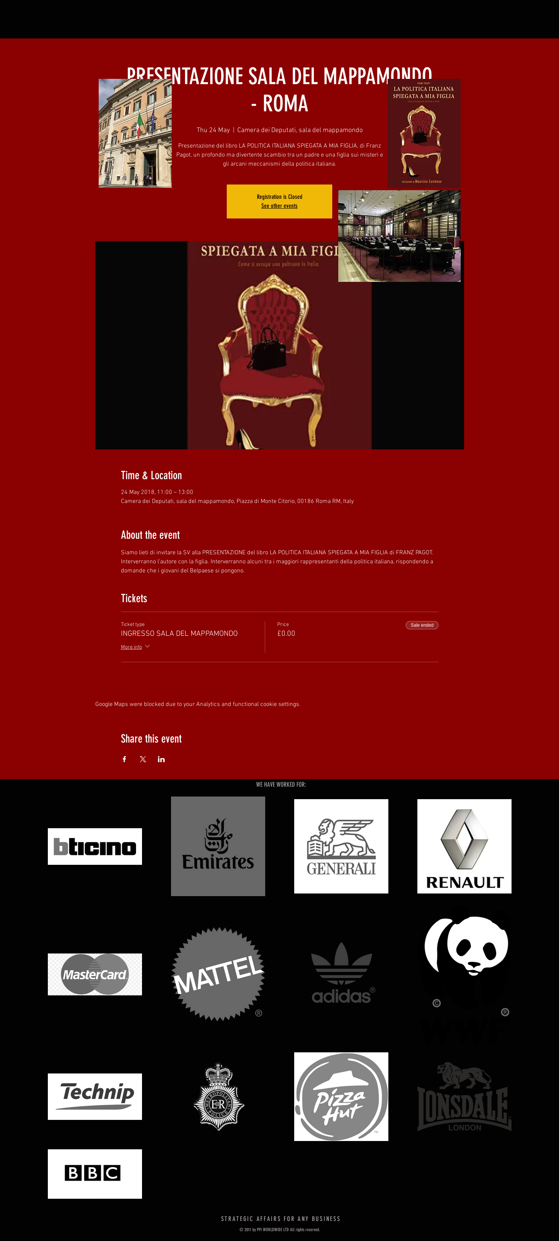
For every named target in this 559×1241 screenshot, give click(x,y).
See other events (279, 205)
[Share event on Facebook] (124, 759)
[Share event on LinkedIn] (161, 759)
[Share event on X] (143, 759)
